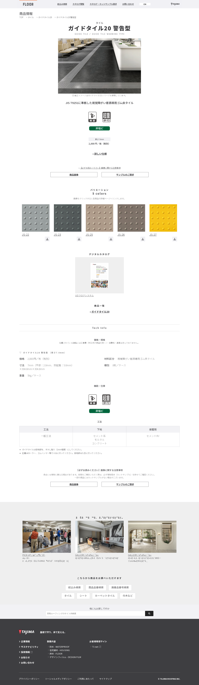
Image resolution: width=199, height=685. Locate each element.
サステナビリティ (30, 646)
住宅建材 (60, 650)
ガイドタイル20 (45, 17)
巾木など (128, 595)
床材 (56, 653)
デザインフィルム (65, 657)
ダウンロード (47, 239)
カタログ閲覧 (78, 4)
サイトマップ (105, 678)
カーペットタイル (105, 595)
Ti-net (95, 646)
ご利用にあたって (85, 678)
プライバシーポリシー (29, 678)
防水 (60, 646)
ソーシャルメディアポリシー (58, 678)
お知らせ (25, 657)
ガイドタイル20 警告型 (66, 17)
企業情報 (25, 641)
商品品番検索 (96, 587)
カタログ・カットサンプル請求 (103, 4)
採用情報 (25, 652)
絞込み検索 (62, 4)
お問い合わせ (128, 4)
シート (83, 595)
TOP (21, 17)
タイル (31, 17)
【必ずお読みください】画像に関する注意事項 (100, 167)
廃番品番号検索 (120, 587)
